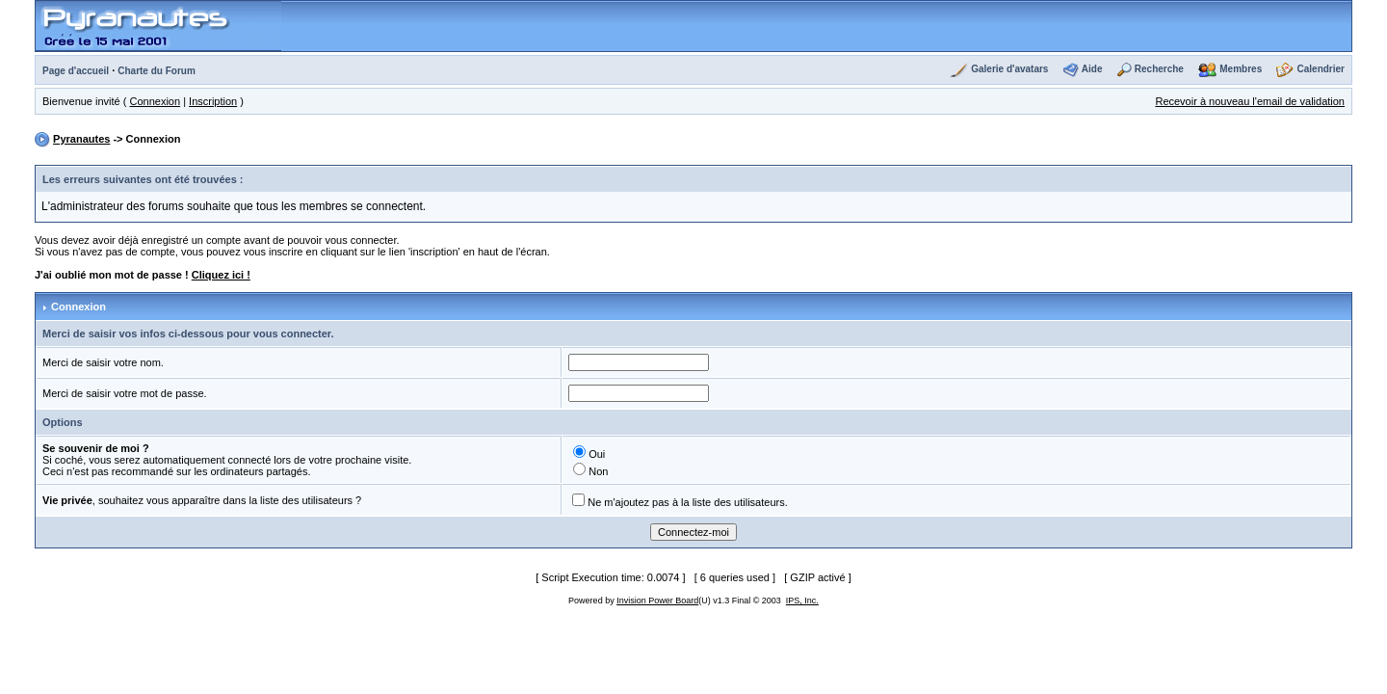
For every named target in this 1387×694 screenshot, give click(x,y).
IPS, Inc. (802, 600)
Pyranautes (81, 139)
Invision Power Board (657, 600)
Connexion (155, 101)
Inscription (213, 101)
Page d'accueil (75, 71)
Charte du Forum (157, 71)
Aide (1092, 69)
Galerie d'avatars (1009, 69)
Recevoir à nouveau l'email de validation (1250, 101)
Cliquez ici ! (221, 274)
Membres (1240, 69)
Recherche (1159, 69)
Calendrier (1321, 69)
